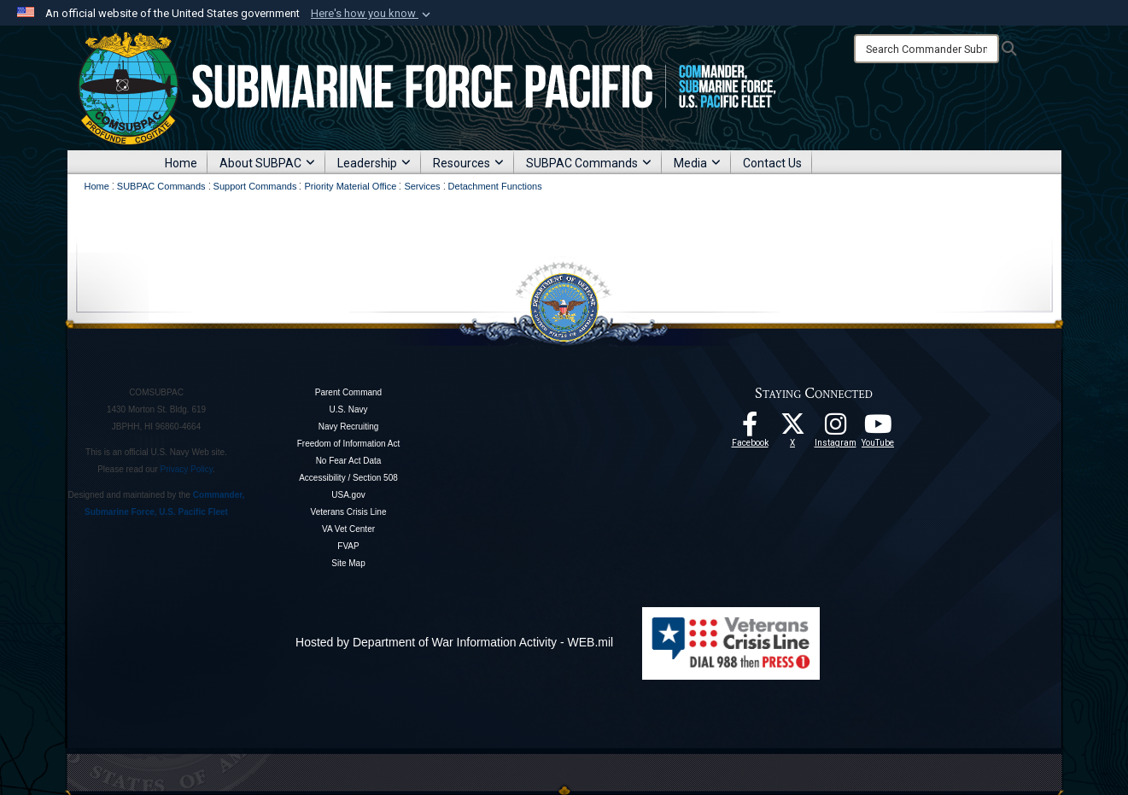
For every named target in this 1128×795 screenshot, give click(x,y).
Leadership (374, 163)
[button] (372, 13)
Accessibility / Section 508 (348, 477)
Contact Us (772, 163)
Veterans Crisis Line (349, 512)
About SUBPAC (267, 163)
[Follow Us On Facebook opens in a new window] (749, 428)
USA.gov (348, 495)
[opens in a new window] (835, 428)
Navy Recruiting (349, 426)
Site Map (348, 563)
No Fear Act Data (349, 460)
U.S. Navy (348, 409)
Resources (468, 163)
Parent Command (348, 392)
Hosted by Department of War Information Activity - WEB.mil (454, 642)
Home (181, 163)
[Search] (926, 48)
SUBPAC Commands (589, 163)
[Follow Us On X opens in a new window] (792, 428)
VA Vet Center (348, 529)
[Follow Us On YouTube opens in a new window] (877, 428)
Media (697, 163)
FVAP (348, 546)
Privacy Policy (187, 469)
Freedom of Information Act (348, 443)
